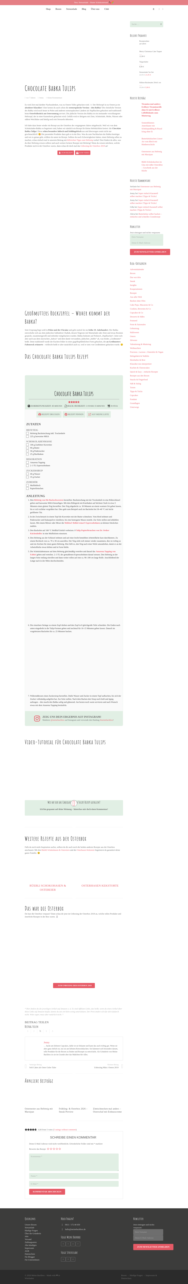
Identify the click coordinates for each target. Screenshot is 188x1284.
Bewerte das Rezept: (37, 1149)
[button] (153, 9)
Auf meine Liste (98, 414)
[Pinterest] (78, 1244)
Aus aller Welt (136, 297)
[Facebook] (63, 1244)
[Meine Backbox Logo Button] (33, 9)
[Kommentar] (74, 1162)
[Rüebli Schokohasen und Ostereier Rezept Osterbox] (48, 872)
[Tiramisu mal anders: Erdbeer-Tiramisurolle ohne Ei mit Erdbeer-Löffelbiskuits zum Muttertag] (135, 106)
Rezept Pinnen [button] (74, 414)
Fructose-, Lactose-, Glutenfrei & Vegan (146, 352)
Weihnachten (135, 348)
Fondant (133, 399)
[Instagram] (73, 1244)
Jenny (41, 98)
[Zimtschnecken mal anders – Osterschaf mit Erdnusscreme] (108, 1096)
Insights (133, 285)
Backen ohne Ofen (137, 301)
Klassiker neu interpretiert (141, 364)
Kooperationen (136, 289)
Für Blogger (30, 1257)
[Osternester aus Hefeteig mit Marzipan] (40, 1096)
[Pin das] (46, 1031)
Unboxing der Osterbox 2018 (93, 146)
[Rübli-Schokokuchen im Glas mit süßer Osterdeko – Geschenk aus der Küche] (135, 164)
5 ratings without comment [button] (65, 1129)
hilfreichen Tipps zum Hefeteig (80, 140)
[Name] (74, 1176)
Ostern (132, 336)
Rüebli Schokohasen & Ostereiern (55, 850)
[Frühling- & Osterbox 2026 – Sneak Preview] (74, 1096)
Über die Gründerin (33, 1233)
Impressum (29, 1248)
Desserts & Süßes (137, 317)
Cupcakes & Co (136, 313)
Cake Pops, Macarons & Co (141, 305)
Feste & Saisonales (138, 324)
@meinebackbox (58, 720)
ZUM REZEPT (66, 153)
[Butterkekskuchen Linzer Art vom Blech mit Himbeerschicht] (135, 140)
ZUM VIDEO (82, 153)
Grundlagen (135, 403)
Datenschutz (30, 1254)
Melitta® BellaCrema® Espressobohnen (82, 523)
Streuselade (29, 1227)
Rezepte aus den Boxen (139, 376)
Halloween (134, 332)
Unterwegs (134, 407)
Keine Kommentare (54, 98)
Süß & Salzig (135, 383)
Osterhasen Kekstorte (86, 850)
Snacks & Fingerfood (139, 379)
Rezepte (133, 293)
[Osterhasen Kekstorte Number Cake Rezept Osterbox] (100, 872)
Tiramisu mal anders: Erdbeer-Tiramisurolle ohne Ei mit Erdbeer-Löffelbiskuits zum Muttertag (152, 110)
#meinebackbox (106, 720)
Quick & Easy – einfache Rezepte (144, 372)
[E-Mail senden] (28, 1031)
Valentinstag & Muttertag (140, 344)
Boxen (132, 273)
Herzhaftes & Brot (137, 360)
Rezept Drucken (49, 414)
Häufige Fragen (31, 1230)
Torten (132, 387)
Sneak (132, 281)
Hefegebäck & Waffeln (139, 356)
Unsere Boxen (31, 1225)
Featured (133, 320)
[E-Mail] (74, 1184)
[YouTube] (68, 1244)
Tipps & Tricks (136, 391)
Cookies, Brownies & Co (140, 309)
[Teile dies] (34, 1031)
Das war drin (135, 277)
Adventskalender (137, 269)
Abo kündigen (31, 1245)
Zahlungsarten (31, 1242)
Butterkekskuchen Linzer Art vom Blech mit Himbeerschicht (152, 141)
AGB (27, 1251)
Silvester (133, 340)
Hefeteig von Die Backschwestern (48, 500)
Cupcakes (134, 395)
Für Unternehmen (32, 1260)
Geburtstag (134, 328)
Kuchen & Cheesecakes (140, 368)
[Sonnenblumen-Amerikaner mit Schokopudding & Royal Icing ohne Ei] (135, 124)
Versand (28, 1239)
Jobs (26, 1236)
